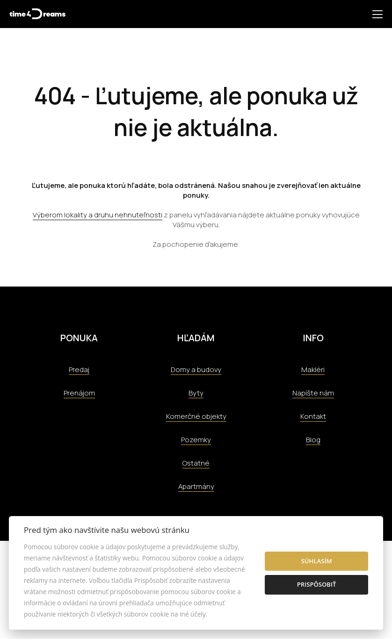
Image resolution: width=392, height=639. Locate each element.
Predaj (79, 369)
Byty (196, 393)
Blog (313, 440)
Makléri (313, 369)
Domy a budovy (196, 369)
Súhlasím (316, 561)
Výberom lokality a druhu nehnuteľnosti (97, 215)
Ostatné (196, 463)
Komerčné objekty (196, 416)
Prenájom (79, 393)
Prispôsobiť (316, 584)
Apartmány (196, 486)
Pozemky (196, 440)
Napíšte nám (313, 393)
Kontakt (313, 416)
